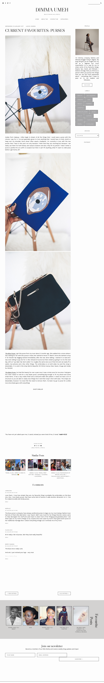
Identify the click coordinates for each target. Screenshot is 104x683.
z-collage (90, 124)
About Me (44, 19)
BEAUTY (79, 95)
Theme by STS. (58, 680)
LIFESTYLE (42, 447)
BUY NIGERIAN (91, 95)
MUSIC (94, 112)
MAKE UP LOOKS (82, 112)
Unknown (8, 490)
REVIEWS (80, 120)
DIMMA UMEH (52, 9)
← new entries (11, 593)
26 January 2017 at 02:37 (11, 546)
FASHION (37, 447)
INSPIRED (89, 103)
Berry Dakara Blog (11, 556)
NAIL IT (79, 116)
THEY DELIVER (91, 120)
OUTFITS (88, 116)
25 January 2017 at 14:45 (11, 510)
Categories (64, 19)
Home (37, 19)
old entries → (64, 593)
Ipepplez (8, 508)
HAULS (79, 103)
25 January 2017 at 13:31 (11, 492)
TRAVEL (79, 124)
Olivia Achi (8, 530)
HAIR (88, 99)
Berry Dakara (9, 544)
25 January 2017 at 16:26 (11, 531)
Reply (6, 501)
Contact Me (54, 19)
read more (87, 85)
